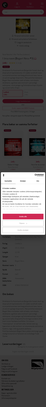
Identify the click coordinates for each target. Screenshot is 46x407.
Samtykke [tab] (8, 181)
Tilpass (23, 223)
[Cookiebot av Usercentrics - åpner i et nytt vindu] (35, 175)
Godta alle (23, 216)
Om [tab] (37, 181)
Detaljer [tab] (23, 181)
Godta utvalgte (22, 230)
